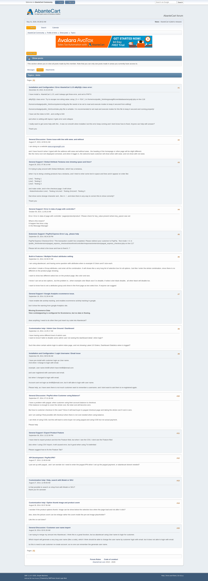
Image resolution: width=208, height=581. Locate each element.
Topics (40, 70)
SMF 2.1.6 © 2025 (30, 575)
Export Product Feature (54, 433)
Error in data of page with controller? (59, 209)
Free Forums (35, 578)
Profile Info (31, 53)
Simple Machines (42, 575)
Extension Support (37, 234)
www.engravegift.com (56, 146)
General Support (36, 162)
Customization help (37, 328)
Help (162, 575)
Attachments (50, 70)
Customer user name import (59, 528)
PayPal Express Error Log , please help (62, 234)
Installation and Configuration (41, 87)
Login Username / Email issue (68, 353)
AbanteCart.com (99, 562)
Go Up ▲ (181, 575)
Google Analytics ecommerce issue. (59, 294)
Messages (31, 70)
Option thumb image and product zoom (63, 503)
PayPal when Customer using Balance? (63, 396)
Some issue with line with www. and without (65, 139)
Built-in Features (36, 256)
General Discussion (37, 139)
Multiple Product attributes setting (58, 256)
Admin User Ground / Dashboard (60, 328)
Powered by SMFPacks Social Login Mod (53, 578)
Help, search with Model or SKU (60, 480)
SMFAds (26, 578)
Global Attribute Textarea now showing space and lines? (68, 162)
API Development (36, 458)
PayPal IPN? (50, 458)
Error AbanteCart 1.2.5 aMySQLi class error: (73, 87)
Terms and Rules (171, 575)
